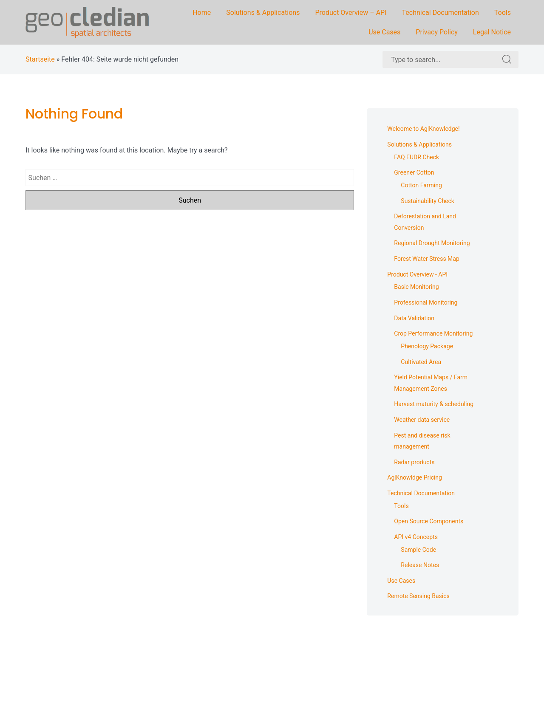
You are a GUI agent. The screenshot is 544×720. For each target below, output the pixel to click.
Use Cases (384, 32)
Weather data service (422, 419)
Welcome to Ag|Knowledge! (423, 128)
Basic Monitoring (416, 286)
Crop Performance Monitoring (433, 333)
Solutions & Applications (263, 12)
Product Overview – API (350, 12)
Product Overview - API (417, 274)
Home (202, 12)
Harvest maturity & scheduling (433, 404)
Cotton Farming (421, 185)
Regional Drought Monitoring (432, 243)
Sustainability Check (427, 201)
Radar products (414, 462)
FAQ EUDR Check (416, 157)
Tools (502, 12)
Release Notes (420, 565)
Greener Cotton (414, 172)
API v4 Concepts (416, 537)
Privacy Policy (437, 32)
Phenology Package (427, 346)
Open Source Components (428, 521)
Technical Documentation (440, 12)
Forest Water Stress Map (426, 258)
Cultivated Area (421, 362)
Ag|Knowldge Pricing (414, 477)
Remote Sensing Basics (418, 596)
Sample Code (418, 549)
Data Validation (414, 318)
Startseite (40, 59)
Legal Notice (492, 32)
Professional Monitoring (425, 302)
